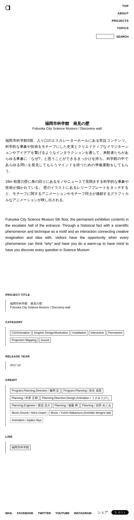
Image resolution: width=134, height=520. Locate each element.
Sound (45, 340)
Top (125, 6)
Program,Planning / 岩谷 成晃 (82, 390)
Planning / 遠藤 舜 (66, 405)
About (123, 13)
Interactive (97, 332)
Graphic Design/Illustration (51, 332)
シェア (102, 512)
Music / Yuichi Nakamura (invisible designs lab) (81, 412)
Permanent (115, 332)
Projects (120, 20)
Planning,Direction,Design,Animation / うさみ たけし (76, 398)
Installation (79, 332)
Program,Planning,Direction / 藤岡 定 (35, 390)
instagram (82, 513)
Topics (123, 28)
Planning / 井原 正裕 (25, 398)
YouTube (62, 513)
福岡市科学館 (20, 447)
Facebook (25, 513)
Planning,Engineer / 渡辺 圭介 (31, 405)
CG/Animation (21, 332)
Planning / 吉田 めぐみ (96, 405)
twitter (44, 513)
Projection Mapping (24, 340)
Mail (9, 513)
